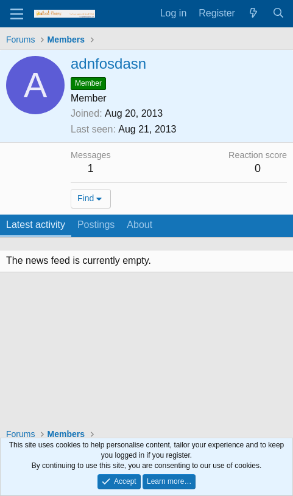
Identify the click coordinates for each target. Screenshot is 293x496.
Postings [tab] (96, 224)
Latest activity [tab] (35, 224)
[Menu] (16, 14)
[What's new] (253, 13)
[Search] (278, 13)
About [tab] (139, 224)
